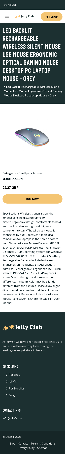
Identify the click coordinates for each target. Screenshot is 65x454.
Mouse (37, 173)
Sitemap (42, 448)
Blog (12, 395)
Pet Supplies (16, 388)
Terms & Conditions (42, 443)
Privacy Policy (26, 448)
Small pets (25, 173)
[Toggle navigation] (7, 16)
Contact (23, 443)
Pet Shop (52, 16)
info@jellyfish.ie (11, 4)
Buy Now (32, 199)
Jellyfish (13, 381)
